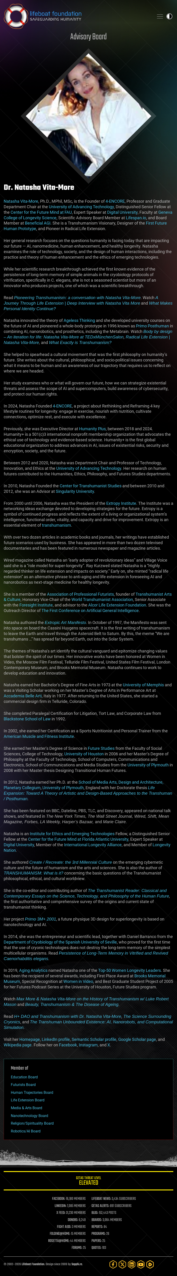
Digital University (122, 212)
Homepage (29, 1039)
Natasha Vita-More (21, 201)
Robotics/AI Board (26, 1131)
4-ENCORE (115, 201)
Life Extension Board (27, 1100)
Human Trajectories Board (32, 1092)
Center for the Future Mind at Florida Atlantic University (78, 839)
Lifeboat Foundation (33, 1264)
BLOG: (94, 1213)
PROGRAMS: (98, 1234)
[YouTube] (141, 1264)
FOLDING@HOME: (60, 1234)
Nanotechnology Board (29, 1116)
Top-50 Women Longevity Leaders (129, 970)
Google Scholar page (137, 1039)
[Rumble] (150, 1264)
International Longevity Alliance (93, 844)
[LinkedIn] (131, 1264)
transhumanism (56, 525)
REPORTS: (97, 1227)
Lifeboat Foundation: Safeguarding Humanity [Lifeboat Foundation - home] (77, 16)
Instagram (88, 1044)
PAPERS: (96, 1241)
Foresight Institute (36, 605)
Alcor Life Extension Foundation (117, 605)
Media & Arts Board (26, 1108)
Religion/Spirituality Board (32, 1123)
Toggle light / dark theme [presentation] (169, 16)
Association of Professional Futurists (80, 594)
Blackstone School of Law (27, 718)
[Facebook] (113, 1264)
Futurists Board (23, 1085)
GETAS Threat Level (88, 1181)
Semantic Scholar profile (94, 1039)
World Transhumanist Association (102, 599)
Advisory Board (88, 37)
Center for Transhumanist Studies (90, 485)
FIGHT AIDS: (64, 1227)
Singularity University (75, 491)
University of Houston (84, 753)
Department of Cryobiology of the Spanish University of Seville (60, 942)
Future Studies (101, 748)
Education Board (24, 1077)
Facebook (68, 1044)
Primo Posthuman (152, 325)
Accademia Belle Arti (23, 695)
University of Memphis (143, 684)
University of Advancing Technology (81, 206)
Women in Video (78, 981)
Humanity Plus (92, 428)
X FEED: (60, 1213)
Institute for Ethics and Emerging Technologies (72, 833)
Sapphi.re (76, 1264)
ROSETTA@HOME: (58, 1241)
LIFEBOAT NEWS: (101, 1199)
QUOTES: (96, 1248)
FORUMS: (77, 1248)
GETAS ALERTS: (100, 1206)
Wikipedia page (18, 1044)
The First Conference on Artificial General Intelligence (90, 610)
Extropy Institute (121, 503)
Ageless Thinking (79, 320)
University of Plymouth (148, 764)
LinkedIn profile (56, 1039)
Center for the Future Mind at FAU (41, 212)
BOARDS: (96, 1220)
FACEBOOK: (58, 1199)
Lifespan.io (136, 217)
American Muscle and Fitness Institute (39, 736)
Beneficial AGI (37, 223)
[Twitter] (122, 1264)
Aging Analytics (33, 970)
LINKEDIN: (60, 1206)
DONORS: (73, 1220)
